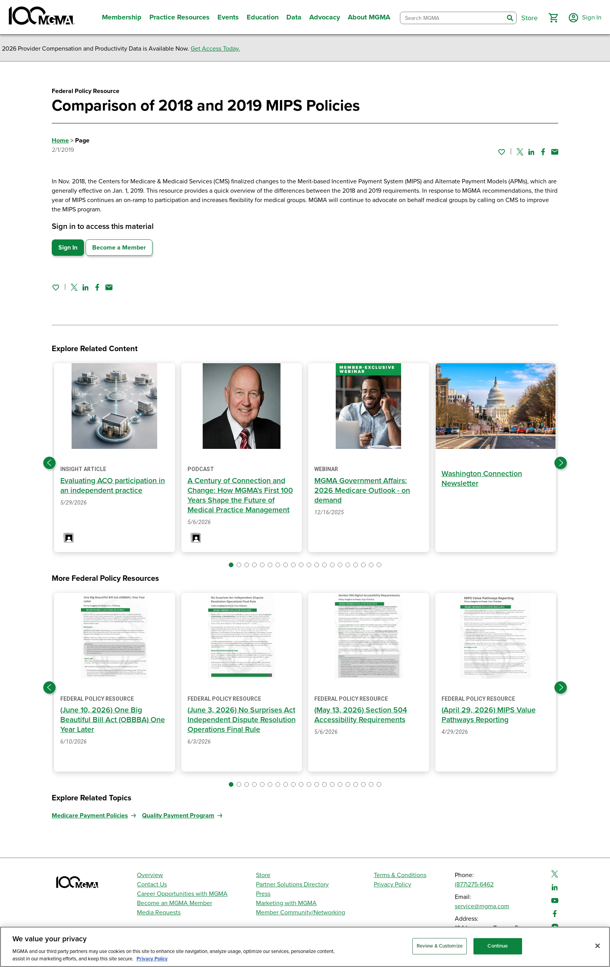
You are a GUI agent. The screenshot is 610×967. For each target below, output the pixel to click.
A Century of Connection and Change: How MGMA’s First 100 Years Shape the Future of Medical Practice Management (241, 495)
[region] (305, 947)
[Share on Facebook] (543, 151)
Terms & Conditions (400, 875)
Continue (497, 946)
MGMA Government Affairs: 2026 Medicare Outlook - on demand (363, 490)
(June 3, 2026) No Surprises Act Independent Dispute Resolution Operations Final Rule (236, 724)
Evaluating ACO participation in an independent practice (114, 485)
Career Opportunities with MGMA (182, 894)
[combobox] (451, 18)
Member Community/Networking (300, 912)
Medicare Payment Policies (90, 815)
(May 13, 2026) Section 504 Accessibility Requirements (361, 714)
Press (263, 894)
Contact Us (152, 884)
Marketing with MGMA (286, 903)
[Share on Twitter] (520, 151)
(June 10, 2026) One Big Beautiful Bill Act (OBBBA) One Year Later (113, 719)
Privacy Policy (392, 884)
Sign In (67, 247)
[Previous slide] (49, 463)
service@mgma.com (482, 906)
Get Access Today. (215, 49)
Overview (150, 875)
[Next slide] (560, 463)
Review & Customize (440, 946)
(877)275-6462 (474, 884)
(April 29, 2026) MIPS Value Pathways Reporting (490, 714)
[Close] (597, 946)
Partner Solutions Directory (292, 884)
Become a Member (119, 247)
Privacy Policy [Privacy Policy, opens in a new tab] (152, 959)
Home (60, 140)
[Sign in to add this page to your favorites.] (501, 152)
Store (263, 875)
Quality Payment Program (178, 815)
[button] (552, 18)
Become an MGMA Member (174, 903)
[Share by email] (554, 151)
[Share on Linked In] (531, 151)
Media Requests (159, 912)
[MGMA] (41, 17)
